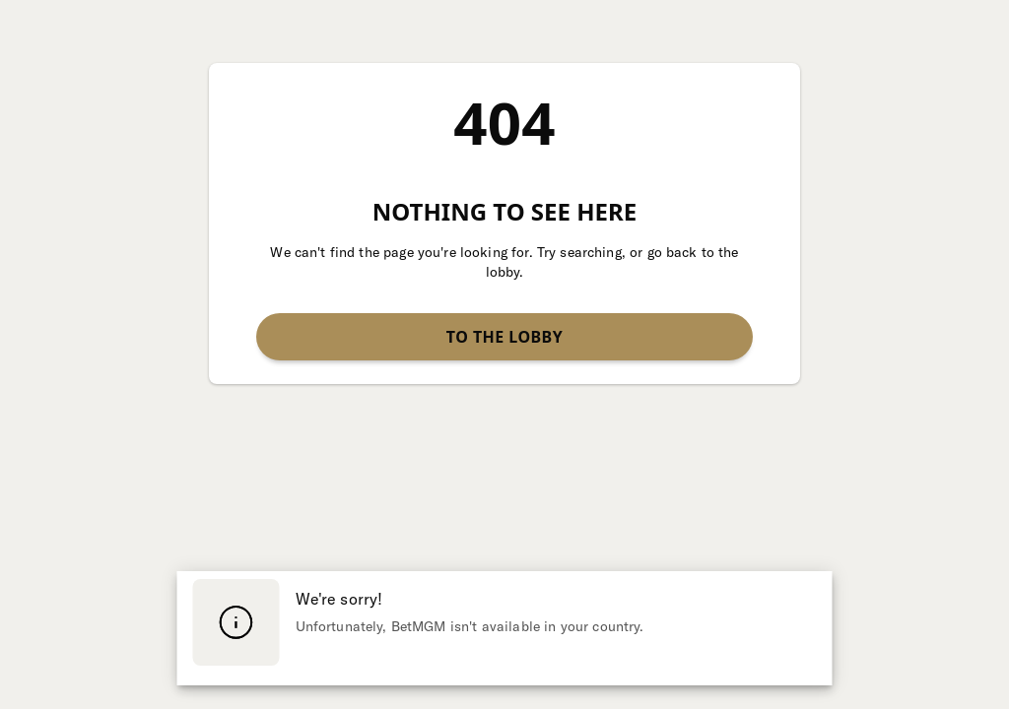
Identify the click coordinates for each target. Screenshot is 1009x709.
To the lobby (504, 337)
